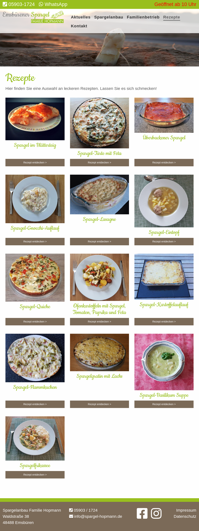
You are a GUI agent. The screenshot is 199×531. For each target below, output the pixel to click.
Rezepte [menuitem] (171, 17)
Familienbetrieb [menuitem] (143, 17)
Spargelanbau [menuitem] (108, 17)
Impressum (186, 510)
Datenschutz (185, 516)
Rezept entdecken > (35, 162)
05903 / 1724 (83, 510)
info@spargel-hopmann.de (95, 516)
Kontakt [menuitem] (79, 26)
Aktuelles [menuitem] (81, 17)
